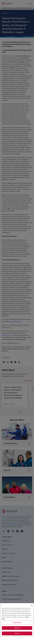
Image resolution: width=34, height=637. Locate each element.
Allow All (17, 633)
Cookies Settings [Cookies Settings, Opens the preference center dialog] (17, 622)
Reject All (17, 628)
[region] (17, 620)
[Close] (32, 605)
